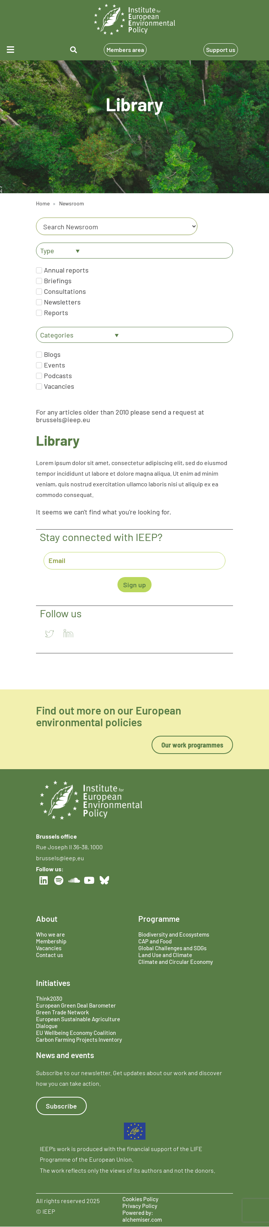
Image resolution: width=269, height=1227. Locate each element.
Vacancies (48, 948)
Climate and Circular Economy (175, 961)
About (47, 918)
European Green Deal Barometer (76, 1005)
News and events (65, 1055)
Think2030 (49, 998)
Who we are (50, 934)
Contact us (49, 954)
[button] (21, 50)
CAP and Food (155, 941)
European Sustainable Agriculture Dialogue (78, 1022)
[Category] (116, 226)
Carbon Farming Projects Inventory (79, 1039)
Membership (51, 941)
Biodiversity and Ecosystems (173, 934)
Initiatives (53, 982)
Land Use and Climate (165, 954)
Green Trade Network (62, 1012)
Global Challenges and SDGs (172, 948)
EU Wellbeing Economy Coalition (76, 1032)
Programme (159, 918)
